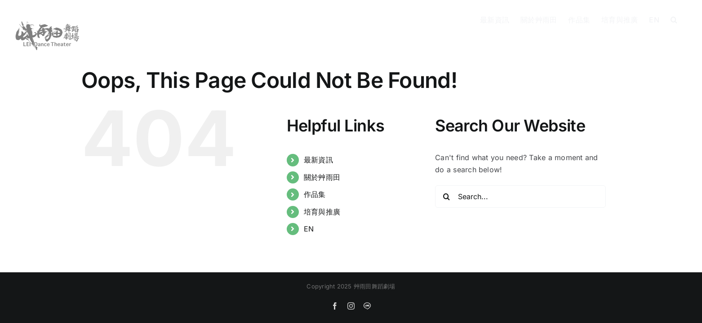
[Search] (446, 196)
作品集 (315, 194)
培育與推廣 (322, 211)
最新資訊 (318, 159)
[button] (685, 19)
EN (309, 228)
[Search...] (520, 196)
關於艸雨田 (322, 177)
